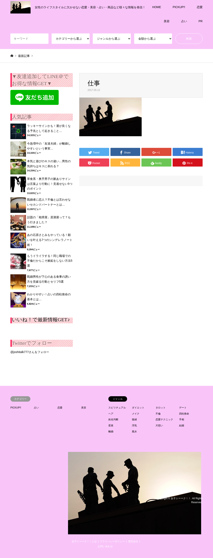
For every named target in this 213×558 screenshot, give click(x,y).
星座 (110, 425)
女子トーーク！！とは (84, 541)
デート (183, 407)
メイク (135, 413)
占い (184, 21)
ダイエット (138, 407)
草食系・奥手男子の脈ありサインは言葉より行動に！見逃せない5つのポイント (49, 183)
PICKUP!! (179, 7)
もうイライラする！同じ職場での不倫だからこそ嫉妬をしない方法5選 (49, 260)
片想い (159, 425)
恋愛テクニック (164, 419)
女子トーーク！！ (181, 498)
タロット (161, 407)
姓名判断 (113, 419)
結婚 (181, 425)
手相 (181, 419)
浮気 (134, 425)
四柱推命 (184, 413)
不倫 (158, 413)
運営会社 (133, 541)
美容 (167, 21)
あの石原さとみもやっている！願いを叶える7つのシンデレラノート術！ (49, 240)
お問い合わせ (105, 546)
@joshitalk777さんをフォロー (29, 352)
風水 (134, 431)
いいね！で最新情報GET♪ (41, 319)
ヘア (110, 413)
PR (201, 21)
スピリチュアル (117, 407)
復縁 (134, 419)
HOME (156, 7)
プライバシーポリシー (112, 541)
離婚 (110, 431)
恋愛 (200, 7)
